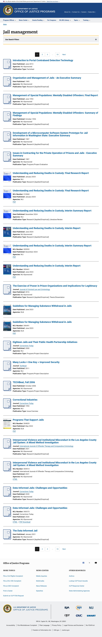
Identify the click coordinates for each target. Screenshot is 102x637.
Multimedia (40, 581)
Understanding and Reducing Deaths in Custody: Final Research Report (51, 173)
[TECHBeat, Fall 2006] (7, 390)
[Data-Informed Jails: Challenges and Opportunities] (7, 496)
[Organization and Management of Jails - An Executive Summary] (7, 86)
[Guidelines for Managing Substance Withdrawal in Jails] (7, 310)
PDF (14, 202)
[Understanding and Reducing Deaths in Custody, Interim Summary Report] (7, 214)
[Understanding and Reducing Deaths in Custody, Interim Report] (7, 232)
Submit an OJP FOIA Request (13, 596)
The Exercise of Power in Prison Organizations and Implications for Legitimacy (55, 285)
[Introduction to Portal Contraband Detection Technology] (7, 68)
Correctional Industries (25, 399)
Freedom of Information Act (42, 630)
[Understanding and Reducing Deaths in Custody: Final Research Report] (7, 177)
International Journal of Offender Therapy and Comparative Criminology (46, 446)
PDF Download (24, 522)
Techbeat (23, 366)
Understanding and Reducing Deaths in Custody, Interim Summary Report (52, 210)
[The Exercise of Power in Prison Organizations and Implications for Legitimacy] (7, 294)
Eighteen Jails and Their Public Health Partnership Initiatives (45, 342)
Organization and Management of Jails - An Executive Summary (47, 77)
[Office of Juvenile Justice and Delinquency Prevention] (67, 617)
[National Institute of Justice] (91, 609)
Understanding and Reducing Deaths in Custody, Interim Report (46, 228)
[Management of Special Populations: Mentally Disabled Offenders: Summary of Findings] (7, 121)
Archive (71, 576)
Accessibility (10, 625)
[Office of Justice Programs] (8, 10)
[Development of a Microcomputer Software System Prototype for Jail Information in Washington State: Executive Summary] (7, 141)
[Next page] (64, 54)
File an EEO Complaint (11, 586)
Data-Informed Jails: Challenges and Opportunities (40, 487)
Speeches (39, 591)
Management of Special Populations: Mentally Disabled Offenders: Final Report (55, 95)
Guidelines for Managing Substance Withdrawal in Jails (42, 306)
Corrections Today (26, 346)
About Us (67, 12)
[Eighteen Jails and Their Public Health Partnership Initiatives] (7, 350)
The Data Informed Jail (25, 530)
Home (5, 24)
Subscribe (91, 12)
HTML (15, 479)
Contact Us (76, 12)
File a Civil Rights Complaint (13, 576)
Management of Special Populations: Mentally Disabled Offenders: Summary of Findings (55, 114)
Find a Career (7, 591)
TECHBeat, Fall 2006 (24, 382)
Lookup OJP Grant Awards (78, 581)
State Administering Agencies (79, 591)
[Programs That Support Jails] (7, 424)
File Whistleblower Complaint (27, 625)
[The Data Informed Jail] (7, 539)
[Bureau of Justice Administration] (67, 609)
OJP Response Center (76, 586)
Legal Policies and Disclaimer (73, 625)
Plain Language (44, 625)
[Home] (35, 10)
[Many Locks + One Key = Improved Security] (7, 370)
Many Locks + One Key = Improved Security (36, 362)
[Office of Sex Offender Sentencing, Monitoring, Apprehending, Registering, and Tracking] (91, 617)
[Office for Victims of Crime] (79, 617)
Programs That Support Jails (28, 419)
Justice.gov (66, 630)
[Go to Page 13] (57, 54)
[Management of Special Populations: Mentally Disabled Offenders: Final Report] (7, 103)
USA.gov (56, 630)
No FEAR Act (90, 625)
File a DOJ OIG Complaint (12, 581)
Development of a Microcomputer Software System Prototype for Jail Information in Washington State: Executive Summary (50, 134)
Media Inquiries (41, 576)
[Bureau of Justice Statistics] (79, 610)
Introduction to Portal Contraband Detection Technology (43, 60)
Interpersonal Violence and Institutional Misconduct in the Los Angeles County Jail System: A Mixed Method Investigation (54, 441)
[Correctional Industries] (7, 408)
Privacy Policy (56, 625)
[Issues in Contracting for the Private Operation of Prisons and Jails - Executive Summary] (7, 161)
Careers (83, 12)
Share (99, 13)
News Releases (41, 586)
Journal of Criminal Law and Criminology (35, 289)
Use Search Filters (12, 39)
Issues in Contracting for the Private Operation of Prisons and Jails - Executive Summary (55, 154)
